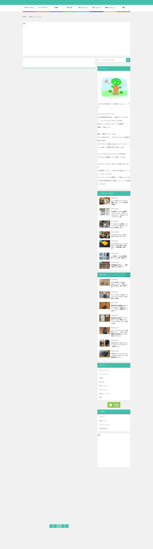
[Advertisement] (76, 42)
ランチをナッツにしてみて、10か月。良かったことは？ (119, 235)
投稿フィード (103, 420)
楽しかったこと (103, 385)
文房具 (101, 378)
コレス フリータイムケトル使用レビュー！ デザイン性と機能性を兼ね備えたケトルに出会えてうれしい (119, 333)
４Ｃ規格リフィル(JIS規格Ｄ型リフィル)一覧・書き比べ (119, 257)
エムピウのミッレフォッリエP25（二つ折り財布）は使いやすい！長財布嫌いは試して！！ (119, 246)
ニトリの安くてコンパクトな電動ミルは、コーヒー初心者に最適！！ (119, 202)
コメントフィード (104, 424)
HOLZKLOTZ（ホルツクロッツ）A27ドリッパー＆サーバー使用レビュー (119, 344)
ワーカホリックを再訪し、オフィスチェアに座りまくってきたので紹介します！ (119, 225)
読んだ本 (101, 382)
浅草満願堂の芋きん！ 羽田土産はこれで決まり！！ (119, 266)
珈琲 (100, 397)
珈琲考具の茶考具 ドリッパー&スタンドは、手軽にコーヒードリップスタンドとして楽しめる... (119, 320)
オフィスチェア (103, 374)
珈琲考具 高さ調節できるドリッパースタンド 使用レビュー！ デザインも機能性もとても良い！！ (119, 308)
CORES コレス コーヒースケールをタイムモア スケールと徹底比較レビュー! (119, 355)
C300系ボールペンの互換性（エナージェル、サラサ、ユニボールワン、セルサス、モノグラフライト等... (119, 214)
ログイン (101, 417)
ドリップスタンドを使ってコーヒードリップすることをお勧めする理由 (119, 296)
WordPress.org (103, 428)
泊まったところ (103, 389)
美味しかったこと (104, 393)
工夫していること (104, 370)
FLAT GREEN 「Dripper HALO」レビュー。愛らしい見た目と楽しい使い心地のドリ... (119, 285)
